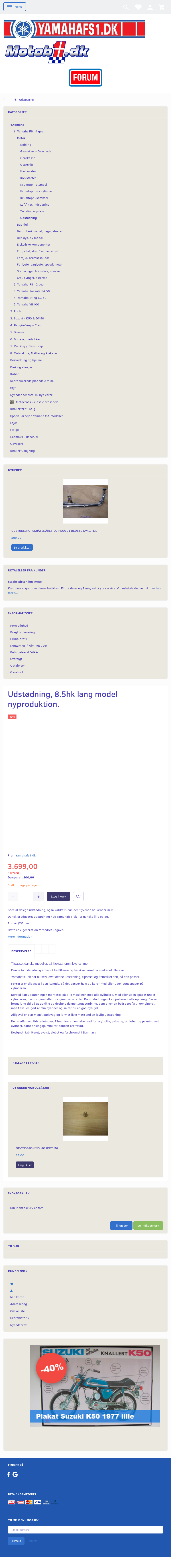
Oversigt (16, 659)
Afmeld (32, 1541)
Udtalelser (17, 665)
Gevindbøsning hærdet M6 (37, 1148)
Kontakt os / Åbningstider (28, 645)
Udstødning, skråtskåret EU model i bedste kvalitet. (54, 530)
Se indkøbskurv (148, 1225)
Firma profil (18, 639)
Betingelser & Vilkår (24, 652)
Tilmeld (16, 1541)
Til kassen (121, 1225)
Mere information (20, 936)
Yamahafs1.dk (26, 855)
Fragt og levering (22, 632)
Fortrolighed (19, 625)
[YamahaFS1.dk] (74, 28)
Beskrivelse (21, 951)
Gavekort (16, 672)
